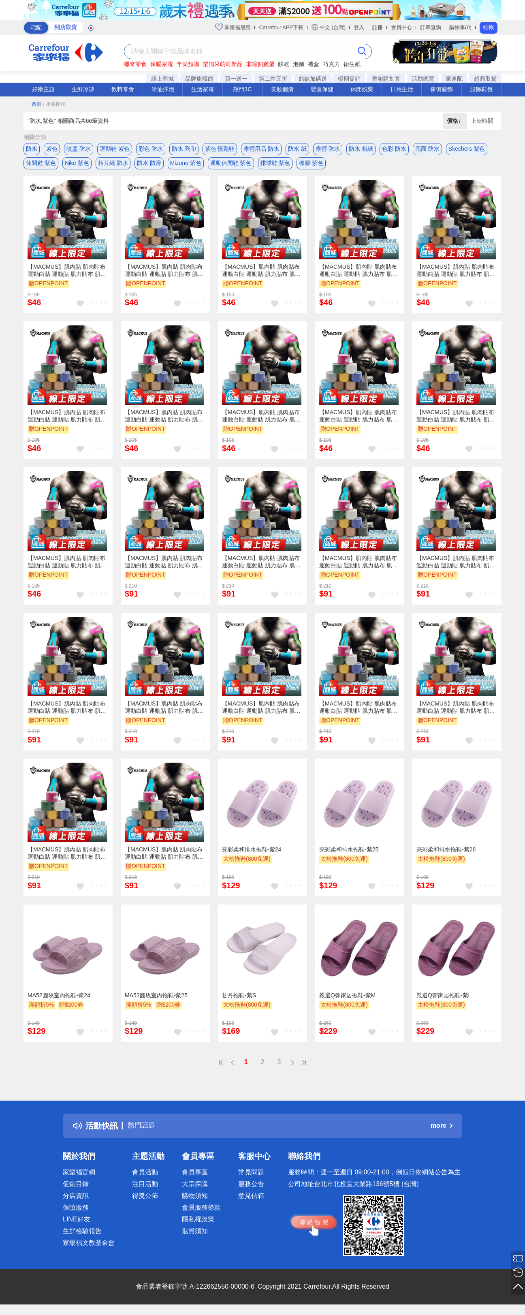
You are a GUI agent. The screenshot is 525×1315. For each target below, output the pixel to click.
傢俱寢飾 (441, 89)
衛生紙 (352, 64)
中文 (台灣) (329, 27)
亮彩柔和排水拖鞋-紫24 (251, 853)
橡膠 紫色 (311, 165)
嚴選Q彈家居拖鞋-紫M (347, 999)
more (441, 1129)
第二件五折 (273, 78)
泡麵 (298, 64)
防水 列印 (184, 148)
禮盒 (313, 64)
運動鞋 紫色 (115, 148)
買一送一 (236, 78)
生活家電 (202, 89)
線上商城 (162, 78)
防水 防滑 (149, 165)
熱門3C (242, 89)
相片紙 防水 (113, 165)
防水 (31, 148)
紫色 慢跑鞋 (220, 148)
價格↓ (455, 121)
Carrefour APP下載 (281, 27)
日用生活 (402, 89)
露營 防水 (328, 148)
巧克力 (331, 64)
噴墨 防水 (78, 148)
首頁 (36, 104)
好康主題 (43, 89)
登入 (359, 27)
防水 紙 (297, 148)
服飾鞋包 (481, 89)
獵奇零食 (135, 64)
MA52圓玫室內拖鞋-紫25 (156, 999)
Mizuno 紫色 (185, 165)
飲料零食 (122, 89)
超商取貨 (485, 78)
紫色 (52, 148)
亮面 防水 (427, 148)
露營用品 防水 (261, 148)
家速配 (454, 78)
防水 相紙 (361, 148)
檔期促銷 (349, 78)
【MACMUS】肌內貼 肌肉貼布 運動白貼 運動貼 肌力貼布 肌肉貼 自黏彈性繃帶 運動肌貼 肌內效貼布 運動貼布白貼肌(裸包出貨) (67, 274)
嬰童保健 (322, 89)
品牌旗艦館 (199, 78)
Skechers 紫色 (466, 148)
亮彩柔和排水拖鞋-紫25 (348, 853)
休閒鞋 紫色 (41, 165)
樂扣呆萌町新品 (223, 64)
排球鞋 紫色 (275, 165)
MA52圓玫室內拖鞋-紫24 (59, 999)
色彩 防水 (394, 148)
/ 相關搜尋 (54, 104)
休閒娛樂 (361, 89)
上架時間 (482, 121)
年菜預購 (188, 64)
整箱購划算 (386, 78)
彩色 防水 (151, 148)
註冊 (377, 27)
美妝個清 (282, 89)
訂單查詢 (430, 27)
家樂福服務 (233, 27)
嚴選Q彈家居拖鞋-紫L (443, 999)
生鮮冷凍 (83, 89)
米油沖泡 (163, 89)
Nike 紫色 (77, 165)
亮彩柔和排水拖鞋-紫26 (446, 853)
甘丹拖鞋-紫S (239, 999)
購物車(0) (460, 27)
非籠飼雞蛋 (260, 64)
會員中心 (401, 27)
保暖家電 (161, 64)
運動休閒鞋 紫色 (231, 165)
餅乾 (283, 64)
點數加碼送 (313, 78)
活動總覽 (423, 78)
